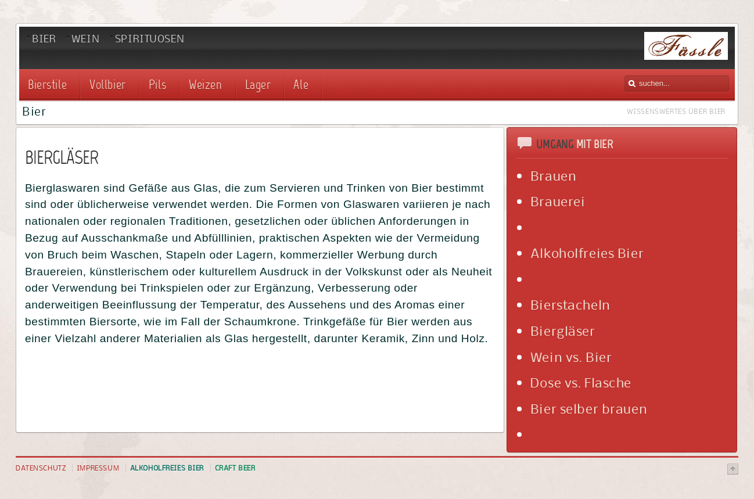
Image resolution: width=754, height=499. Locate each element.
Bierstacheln (570, 304)
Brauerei (558, 201)
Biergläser (562, 330)
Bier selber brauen (588, 408)
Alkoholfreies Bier (587, 252)
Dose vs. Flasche (580, 382)
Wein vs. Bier (571, 356)
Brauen (553, 175)
